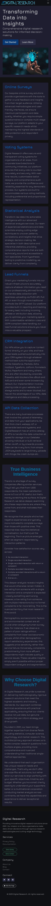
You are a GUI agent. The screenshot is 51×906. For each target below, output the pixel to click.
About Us (6, 864)
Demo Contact (10, 854)
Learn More (27, 42)
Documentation (9, 844)
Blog (5, 867)
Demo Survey (10, 849)
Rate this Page (9, 886)
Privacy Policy (8, 841)
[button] (48, 3)
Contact (6, 869)
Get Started (10, 42)
